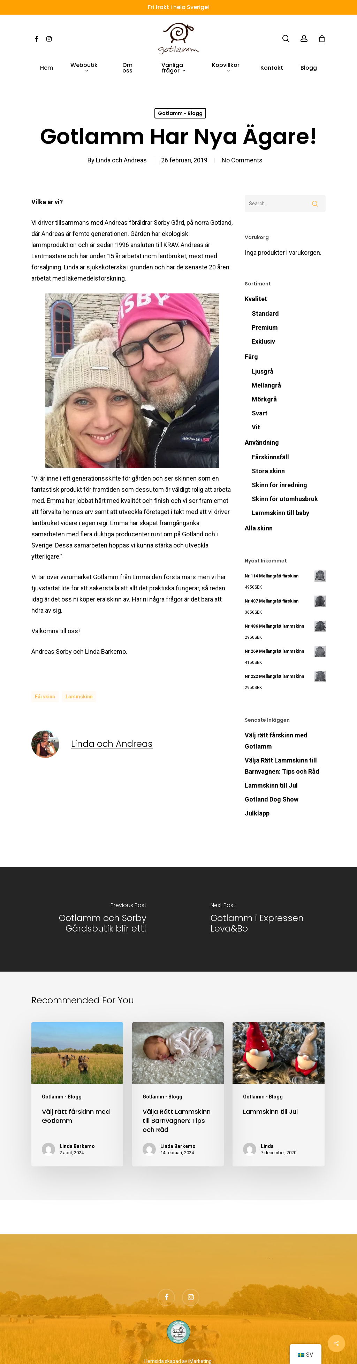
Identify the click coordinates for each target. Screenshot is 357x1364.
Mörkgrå (264, 399)
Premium (265, 327)
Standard (265, 313)
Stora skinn (268, 471)
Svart (259, 413)
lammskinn (79, 696)
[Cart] (322, 39)
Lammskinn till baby (280, 512)
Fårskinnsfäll (270, 457)
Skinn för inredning (279, 485)
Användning (262, 442)
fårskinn (45, 696)
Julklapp (257, 813)
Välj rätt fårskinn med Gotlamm (276, 740)
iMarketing (200, 1361)
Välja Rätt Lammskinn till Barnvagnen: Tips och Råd (282, 766)
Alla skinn (259, 528)
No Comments (242, 160)
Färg (251, 356)
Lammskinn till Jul (271, 785)
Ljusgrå (262, 371)
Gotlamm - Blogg (180, 113)
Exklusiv (263, 341)
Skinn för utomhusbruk (285, 499)
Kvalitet (256, 298)
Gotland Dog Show (271, 799)
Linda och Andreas (121, 160)
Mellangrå (266, 385)
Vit (256, 427)
